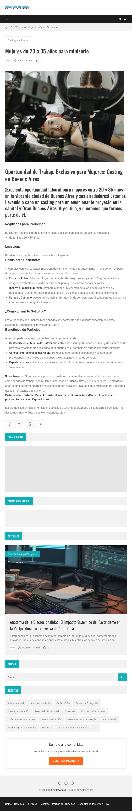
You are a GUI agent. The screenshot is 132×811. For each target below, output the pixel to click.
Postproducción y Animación (73, 727)
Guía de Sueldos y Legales (22, 554)
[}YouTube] (72, 783)
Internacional (109, 719)
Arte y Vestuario (16, 703)
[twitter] (19, 424)
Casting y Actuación (18, 40)
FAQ (108, 804)
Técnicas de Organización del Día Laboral (37, 27)
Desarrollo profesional (47, 711)
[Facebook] (66, 783)
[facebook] (9, 424)
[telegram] (40, 424)
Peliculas (47, 727)
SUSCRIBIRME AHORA (66, 760)
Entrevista (70, 711)
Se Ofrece (32, 804)
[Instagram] (60, 783)
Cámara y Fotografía (87, 703)
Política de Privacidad (63, 804)
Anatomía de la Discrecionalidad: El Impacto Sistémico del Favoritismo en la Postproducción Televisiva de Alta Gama (65, 625)
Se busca (19, 804)
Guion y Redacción (52, 719)
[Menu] (6, 19)
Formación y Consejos (93, 711)
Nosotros (45, 804)
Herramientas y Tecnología (81, 719)
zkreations (60, 790)
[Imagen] (66, 579)
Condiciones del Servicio (90, 804)
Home (8, 804)
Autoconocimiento (41, 703)
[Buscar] (125, 19)
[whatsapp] (30, 424)
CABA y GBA (63, 703)
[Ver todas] (95, 728)
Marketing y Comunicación (22, 727)
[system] (120, 19)
